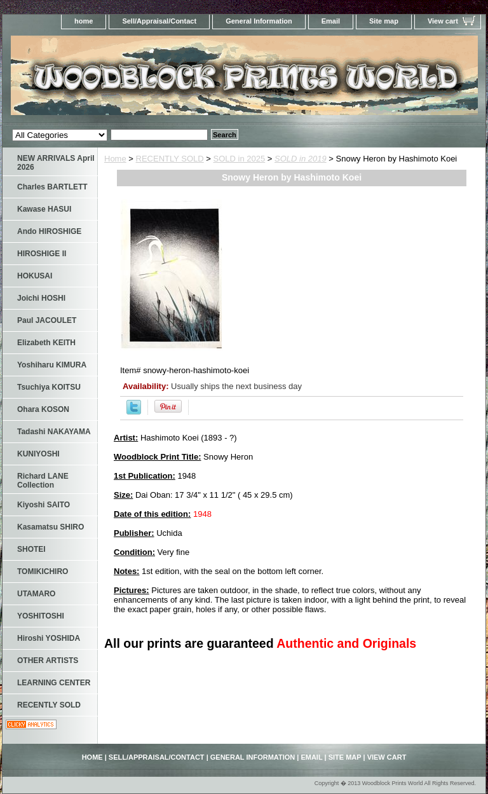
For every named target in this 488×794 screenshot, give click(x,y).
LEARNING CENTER (53, 682)
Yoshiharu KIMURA (51, 364)
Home (115, 158)
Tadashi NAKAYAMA (54, 431)
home (83, 21)
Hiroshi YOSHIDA (48, 638)
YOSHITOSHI (40, 616)
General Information (259, 21)
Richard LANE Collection (43, 480)
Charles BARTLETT (52, 186)
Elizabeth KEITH (46, 342)
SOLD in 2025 (240, 158)
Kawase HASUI (44, 209)
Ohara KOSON (43, 409)
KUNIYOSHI (38, 453)
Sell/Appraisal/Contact (159, 21)
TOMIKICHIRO (42, 571)
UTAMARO (36, 593)
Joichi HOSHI (41, 298)
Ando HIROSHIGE (49, 231)
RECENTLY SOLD (170, 158)
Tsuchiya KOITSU (49, 387)
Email (331, 21)
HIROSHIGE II (41, 253)
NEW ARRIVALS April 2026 (56, 163)
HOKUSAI (34, 275)
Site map (383, 21)
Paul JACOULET (46, 320)
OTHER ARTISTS (47, 660)
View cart (443, 21)
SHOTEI (31, 549)
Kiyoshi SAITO (43, 504)
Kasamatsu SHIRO (50, 527)
